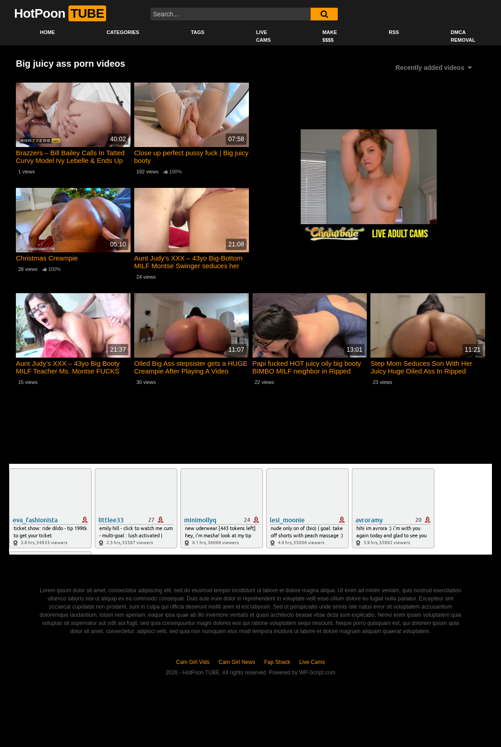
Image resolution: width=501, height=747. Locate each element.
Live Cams (263, 36)
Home (47, 32)
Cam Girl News (237, 662)
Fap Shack (277, 662)
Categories (123, 32)
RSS (394, 32)
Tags (197, 32)
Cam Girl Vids (192, 662)
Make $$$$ (329, 36)
